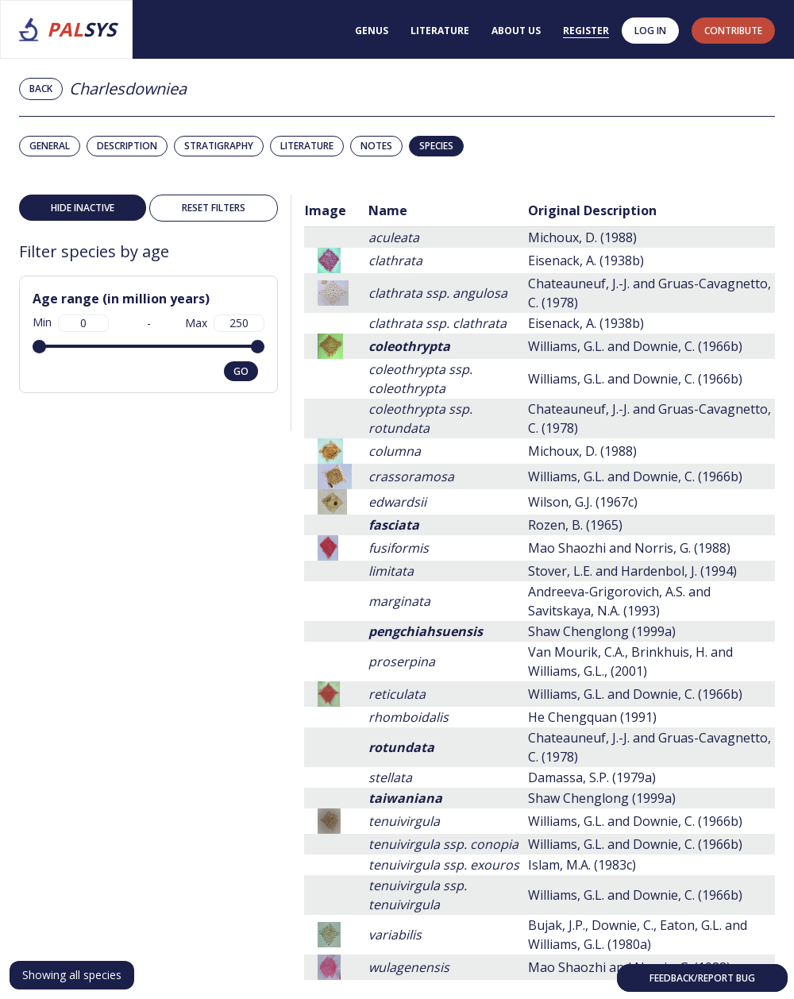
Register (586, 30)
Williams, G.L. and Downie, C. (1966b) (635, 346)
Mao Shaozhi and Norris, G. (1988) (629, 548)
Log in (650, 30)
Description (127, 145)
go (241, 371)
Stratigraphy (218, 145)
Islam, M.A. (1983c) (582, 865)
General (49, 145)
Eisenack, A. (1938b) (586, 260)
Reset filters (213, 207)
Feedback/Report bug (702, 978)
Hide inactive (82, 207)
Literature (439, 30)
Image (325, 210)
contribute (733, 30)
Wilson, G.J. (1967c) (583, 502)
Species (436, 145)
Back (40, 88)
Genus (371, 30)
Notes (376, 145)
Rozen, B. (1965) (575, 525)
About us (516, 30)
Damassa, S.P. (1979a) (592, 777)
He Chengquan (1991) (592, 717)
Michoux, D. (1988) (582, 237)
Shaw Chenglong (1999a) (602, 631)
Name (387, 210)
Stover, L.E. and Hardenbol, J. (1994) (632, 571)
